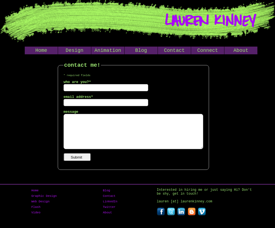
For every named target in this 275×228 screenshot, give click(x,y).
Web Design (40, 205)
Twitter (109, 211)
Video (35, 217)
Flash (35, 211)
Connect (207, 51)
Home (41, 51)
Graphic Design (44, 198)
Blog (141, 51)
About (240, 51)
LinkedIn (110, 205)
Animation (107, 51)
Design (75, 51)
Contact (174, 51)
